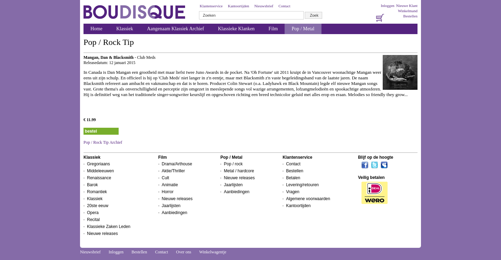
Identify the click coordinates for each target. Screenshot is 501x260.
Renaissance (99, 177)
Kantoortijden (238, 6)
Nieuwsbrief (263, 6)
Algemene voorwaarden (308, 198)
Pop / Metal (303, 28)
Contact (284, 6)
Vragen (292, 191)
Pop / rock (233, 163)
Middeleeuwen (100, 170)
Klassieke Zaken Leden (108, 226)
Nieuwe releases (102, 233)
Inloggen (387, 5)
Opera (92, 212)
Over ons (183, 252)
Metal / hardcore (239, 170)
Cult (165, 177)
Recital (93, 219)
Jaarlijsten (171, 205)
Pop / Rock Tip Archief (103, 142)
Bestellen (410, 16)
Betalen (293, 177)
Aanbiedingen (174, 212)
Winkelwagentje (212, 252)
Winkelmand (408, 11)
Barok (92, 184)
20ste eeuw (97, 205)
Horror (168, 191)
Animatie (170, 184)
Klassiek (124, 28)
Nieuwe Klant (407, 5)
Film (273, 28)
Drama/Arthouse (177, 163)
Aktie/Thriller (173, 170)
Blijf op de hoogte (375, 157)
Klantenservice (211, 6)
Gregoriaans (98, 163)
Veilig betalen (371, 177)
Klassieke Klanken (236, 28)
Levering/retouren (302, 184)
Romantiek (97, 191)
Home (96, 28)
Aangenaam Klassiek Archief (175, 28)
